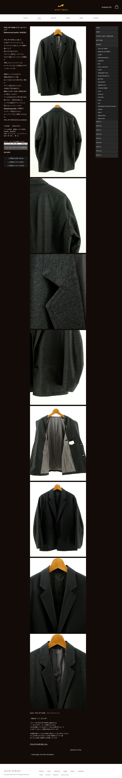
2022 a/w (99, 151)
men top (42, 754)
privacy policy (65, 774)
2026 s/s (98, 121)
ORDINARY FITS (103, 73)
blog (67, 18)
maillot (100, 70)
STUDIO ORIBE (102, 88)
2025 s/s (98, 130)
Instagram (56, 774)
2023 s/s (98, 146)
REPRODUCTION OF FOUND (107, 106)
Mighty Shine (102, 115)
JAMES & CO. (102, 85)
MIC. (99, 64)
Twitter (41, 774)
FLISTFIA (101, 97)
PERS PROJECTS (103, 76)
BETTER (100, 79)
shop (81, 18)
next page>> (50, 754)
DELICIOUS (101, 82)
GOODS (98, 44)
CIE (99, 103)
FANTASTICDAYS (103, 57)
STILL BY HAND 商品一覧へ (39, 744)
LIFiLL (100, 100)
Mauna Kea (101, 118)
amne (99, 91)
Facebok (47, 774)
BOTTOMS (99, 40)
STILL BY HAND (103, 48)
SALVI (100, 112)
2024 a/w (99, 134)
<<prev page (35, 754)
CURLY (100, 54)
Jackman (100, 94)
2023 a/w (99, 142)
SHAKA (100, 109)
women (53, 18)
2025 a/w (99, 126)
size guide (7, 152)
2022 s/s (98, 155)
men (39, 18)
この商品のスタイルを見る (15, 165)
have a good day (103, 67)
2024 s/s (98, 138)
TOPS (98, 27)
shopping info (107, 7)
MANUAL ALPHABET (104, 51)
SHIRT (98, 32)
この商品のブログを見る (16, 162)
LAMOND (101, 61)
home (25, 18)
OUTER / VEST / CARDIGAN (104, 36)
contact (96, 18)
